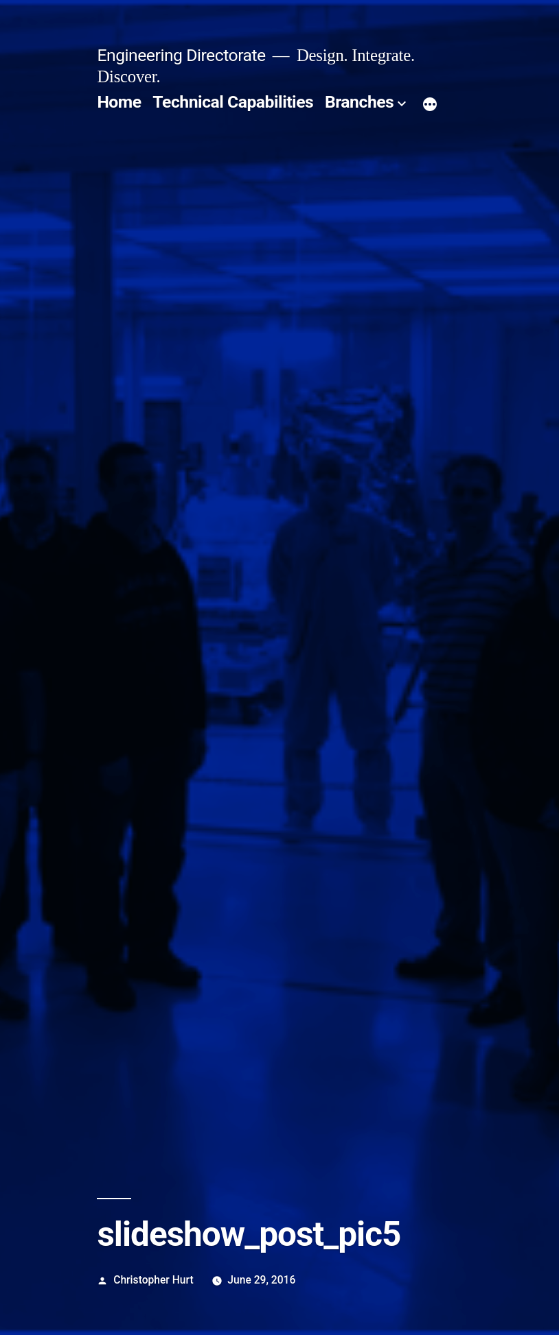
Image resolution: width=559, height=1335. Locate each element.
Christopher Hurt (153, 1279)
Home (119, 102)
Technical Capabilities (232, 102)
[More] (430, 105)
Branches (359, 102)
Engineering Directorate (181, 55)
